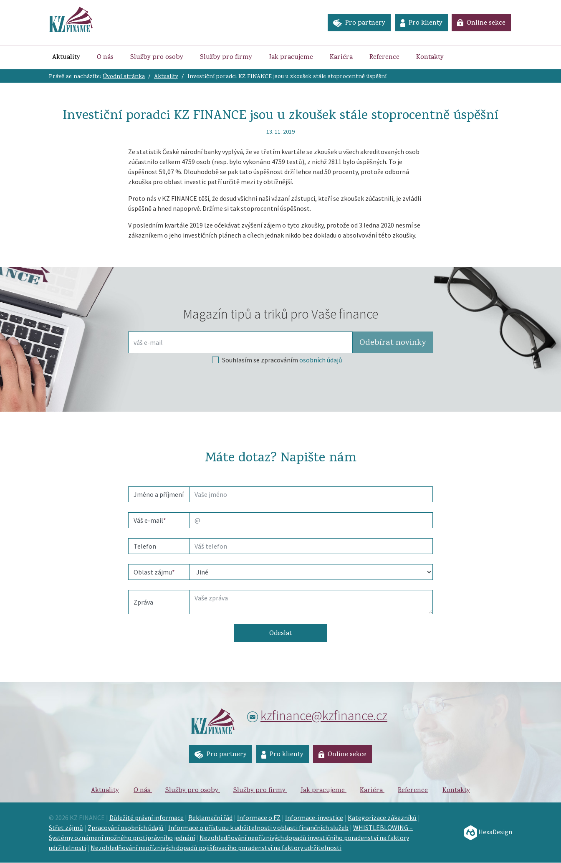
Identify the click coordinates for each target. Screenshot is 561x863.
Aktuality (67, 57)
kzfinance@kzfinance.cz (323, 715)
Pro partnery (358, 24)
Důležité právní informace (146, 818)
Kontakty (430, 58)
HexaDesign (488, 832)
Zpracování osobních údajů (126, 828)
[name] (311, 494)
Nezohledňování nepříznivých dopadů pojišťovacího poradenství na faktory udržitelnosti (216, 848)
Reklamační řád (210, 818)
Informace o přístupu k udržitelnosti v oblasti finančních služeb (258, 828)
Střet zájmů (66, 828)
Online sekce (481, 23)
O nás (105, 58)
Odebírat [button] (392, 343)
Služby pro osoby (156, 58)
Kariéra (341, 58)
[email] (311, 520)
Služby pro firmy (226, 58)
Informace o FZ (258, 818)
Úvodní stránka (124, 77)
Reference (384, 58)
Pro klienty (420, 24)
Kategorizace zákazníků (382, 818)
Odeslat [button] (280, 634)
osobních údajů (320, 360)
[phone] (311, 546)
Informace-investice (314, 818)
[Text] (311, 602)
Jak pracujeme (291, 58)
